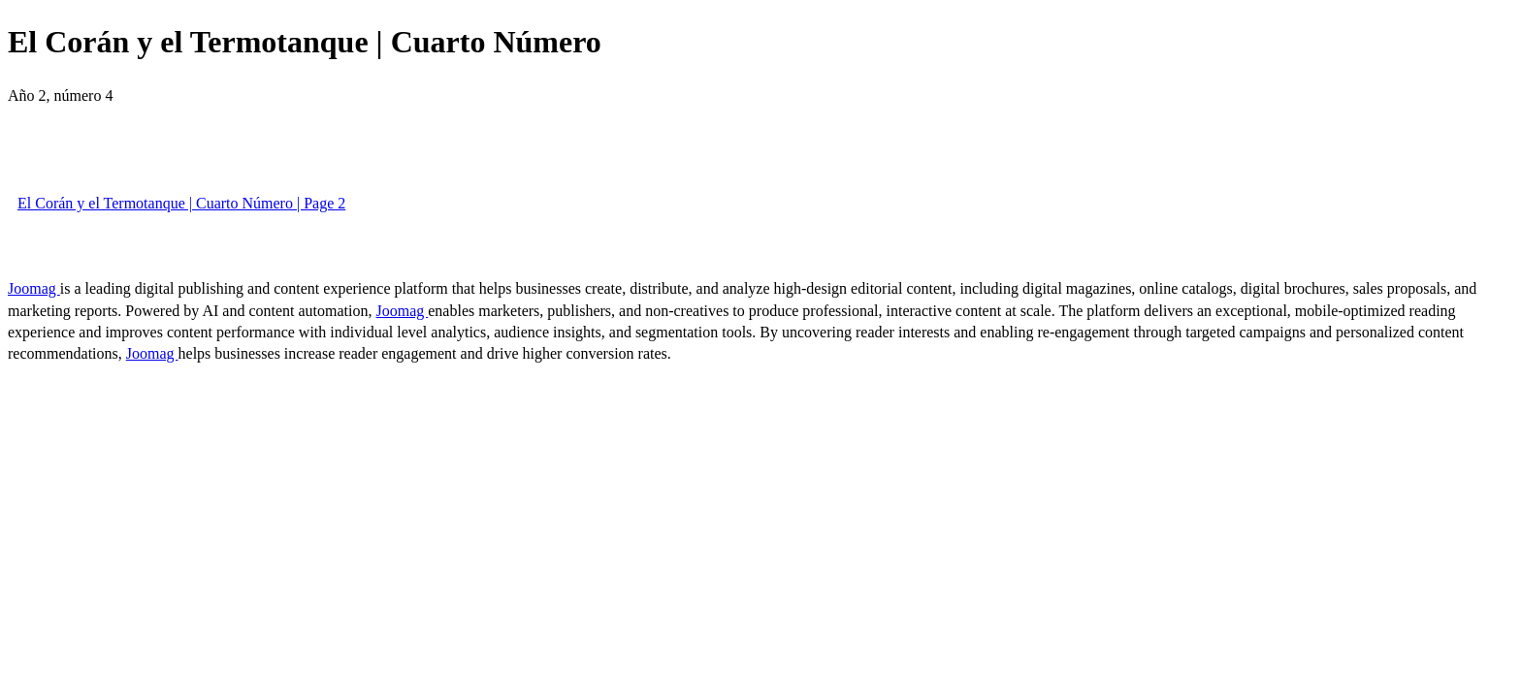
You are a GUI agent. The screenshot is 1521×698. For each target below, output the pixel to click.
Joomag (34, 288)
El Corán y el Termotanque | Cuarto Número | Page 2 (181, 203)
